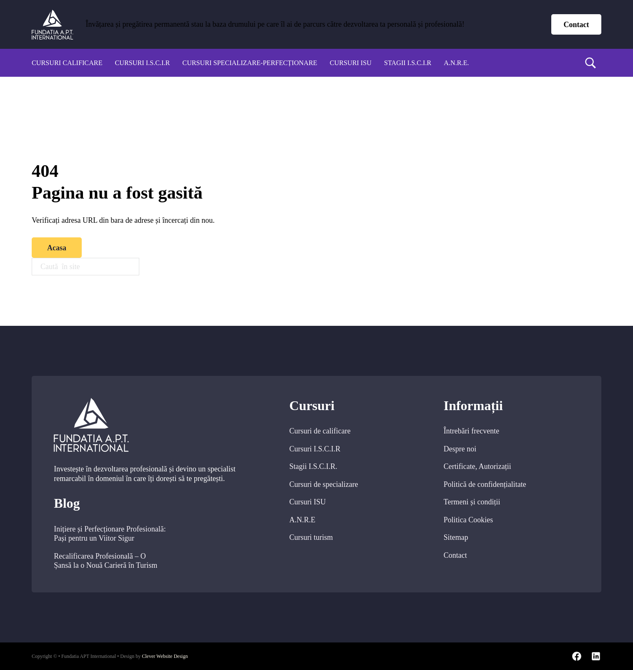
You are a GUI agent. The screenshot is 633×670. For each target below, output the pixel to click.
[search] (590, 63)
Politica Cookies (468, 520)
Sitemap (456, 537)
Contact (455, 555)
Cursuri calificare (67, 63)
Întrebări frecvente (471, 431)
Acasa (56, 248)
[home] (52, 24)
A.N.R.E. (456, 63)
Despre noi (460, 449)
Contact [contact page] (576, 24)
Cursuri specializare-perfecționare (249, 63)
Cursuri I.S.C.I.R (142, 63)
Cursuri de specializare (323, 484)
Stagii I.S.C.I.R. (313, 466)
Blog (67, 503)
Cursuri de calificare (320, 431)
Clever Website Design (165, 656)
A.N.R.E (302, 520)
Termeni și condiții (472, 502)
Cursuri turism (311, 537)
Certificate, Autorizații (477, 466)
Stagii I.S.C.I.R (407, 63)
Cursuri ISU (351, 63)
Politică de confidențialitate (485, 484)
